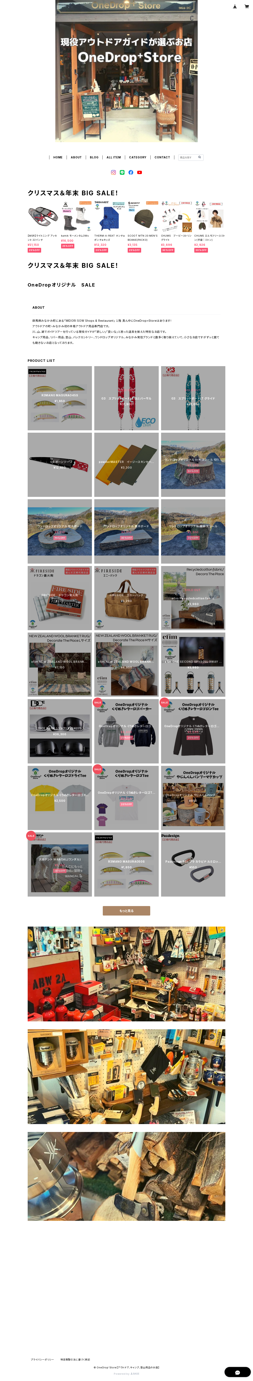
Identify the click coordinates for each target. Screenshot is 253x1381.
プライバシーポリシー (42, 1359)
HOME (58, 157)
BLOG (94, 157)
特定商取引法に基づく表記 (75, 1359)
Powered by (126, 1373)
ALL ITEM (114, 157)
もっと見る (126, 911)
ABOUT (76, 157)
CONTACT (162, 157)
